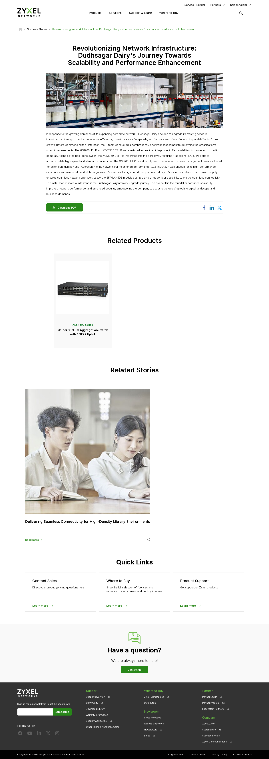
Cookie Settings (242, 754)
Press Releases (152, 717)
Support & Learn (140, 13)
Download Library (95, 709)
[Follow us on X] (48, 734)
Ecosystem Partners (213, 709)
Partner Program (211, 703)
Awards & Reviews (154, 723)
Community (92, 703)
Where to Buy (168, 13)
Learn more (40, 605)
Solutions (115, 13)
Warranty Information (97, 715)
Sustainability (209, 729)
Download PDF (68, 207)
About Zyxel (208, 723)
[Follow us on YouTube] (29, 734)
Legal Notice (175, 754)
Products (95, 13)
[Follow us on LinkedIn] (39, 734)
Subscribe (62, 712)
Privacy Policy (219, 754)
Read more (32, 540)
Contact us (134, 669)
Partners (215, 5)
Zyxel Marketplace (154, 697)
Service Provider (194, 5)
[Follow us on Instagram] (57, 734)
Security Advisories (96, 721)
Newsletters (150, 729)
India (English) (238, 5)
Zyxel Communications (214, 741)
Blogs (147, 735)
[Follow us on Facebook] (20, 734)
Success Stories (211, 735)
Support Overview (95, 697)
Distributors (150, 703)
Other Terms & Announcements (102, 727)
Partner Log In (209, 697)
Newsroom (151, 711)
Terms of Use (197, 754)
